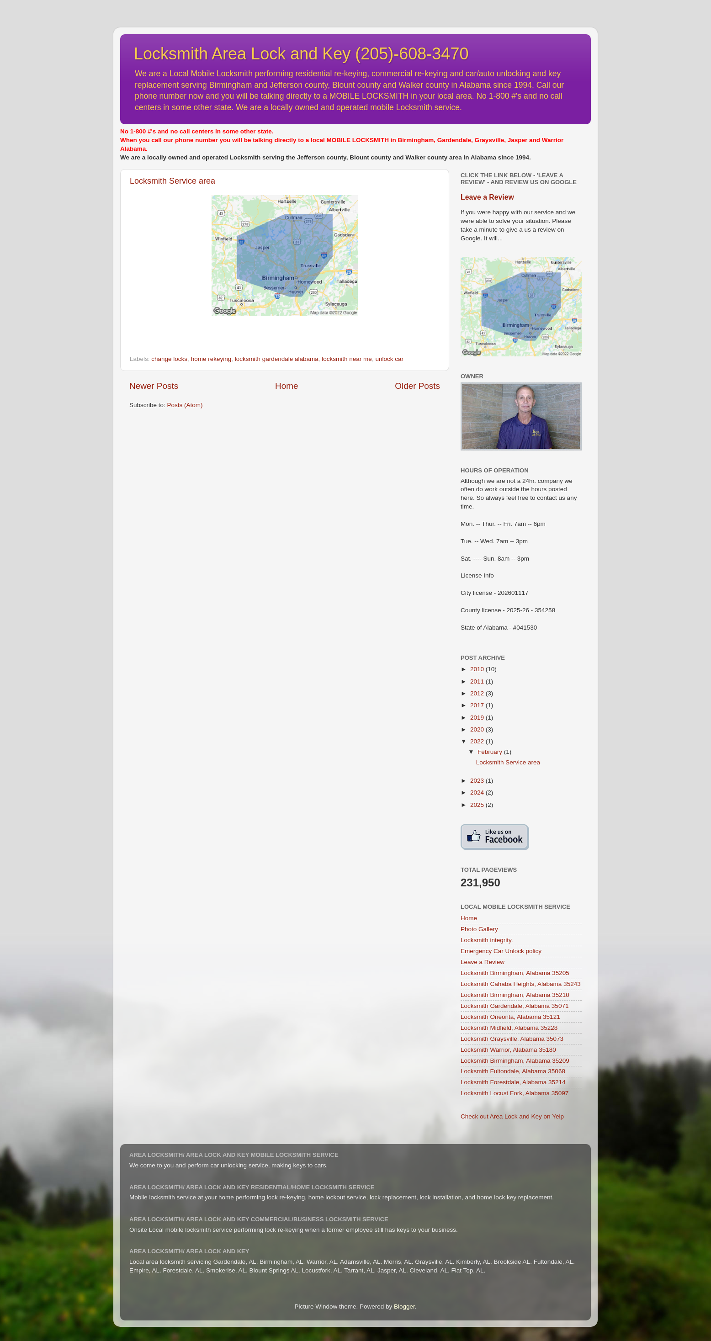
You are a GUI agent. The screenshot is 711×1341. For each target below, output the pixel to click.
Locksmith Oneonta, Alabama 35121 (510, 1016)
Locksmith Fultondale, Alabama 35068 (513, 1071)
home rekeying (211, 358)
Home (286, 386)
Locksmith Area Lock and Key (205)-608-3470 (301, 53)
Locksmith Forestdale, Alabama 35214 (513, 1082)
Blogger (404, 1306)
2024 (478, 792)
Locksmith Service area (172, 181)
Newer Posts (153, 386)
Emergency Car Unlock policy (501, 951)
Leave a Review (487, 197)
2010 (478, 669)
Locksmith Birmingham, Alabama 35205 (515, 973)
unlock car (389, 358)
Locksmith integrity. (487, 940)
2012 (478, 693)
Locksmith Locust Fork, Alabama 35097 (514, 1093)
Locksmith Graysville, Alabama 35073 (512, 1038)
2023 (478, 780)
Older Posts (417, 386)
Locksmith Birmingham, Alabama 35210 (515, 994)
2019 (478, 717)
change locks (169, 358)
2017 (478, 705)
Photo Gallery (479, 929)
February (491, 751)
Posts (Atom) (185, 405)
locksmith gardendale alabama (276, 358)
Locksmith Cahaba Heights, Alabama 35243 (521, 984)
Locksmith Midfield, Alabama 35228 (509, 1027)
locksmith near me (347, 358)
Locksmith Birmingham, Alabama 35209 (515, 1060)
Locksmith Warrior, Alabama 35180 (508, 1049)
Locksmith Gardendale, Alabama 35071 (514, 1005)
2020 (478, 729)
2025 (478, 804)
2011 (478, 681)
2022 (478, 741)
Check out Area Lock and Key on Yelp (512, 1116)
